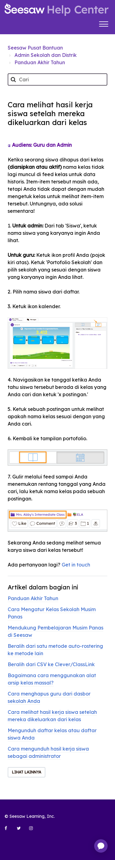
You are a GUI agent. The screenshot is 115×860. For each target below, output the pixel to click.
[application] (101, 846)
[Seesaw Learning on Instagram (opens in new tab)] (33, 830)
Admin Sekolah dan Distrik (45, 55)
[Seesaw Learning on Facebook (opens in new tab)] (9, 830)
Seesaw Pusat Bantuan (35, 48)
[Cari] (57, 79)
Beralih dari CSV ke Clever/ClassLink (51, 664)
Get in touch (76, 565)
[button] (103, 23)
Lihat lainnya (26, 772)
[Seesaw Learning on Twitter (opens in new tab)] (21, 830)
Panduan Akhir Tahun (39, 62)
